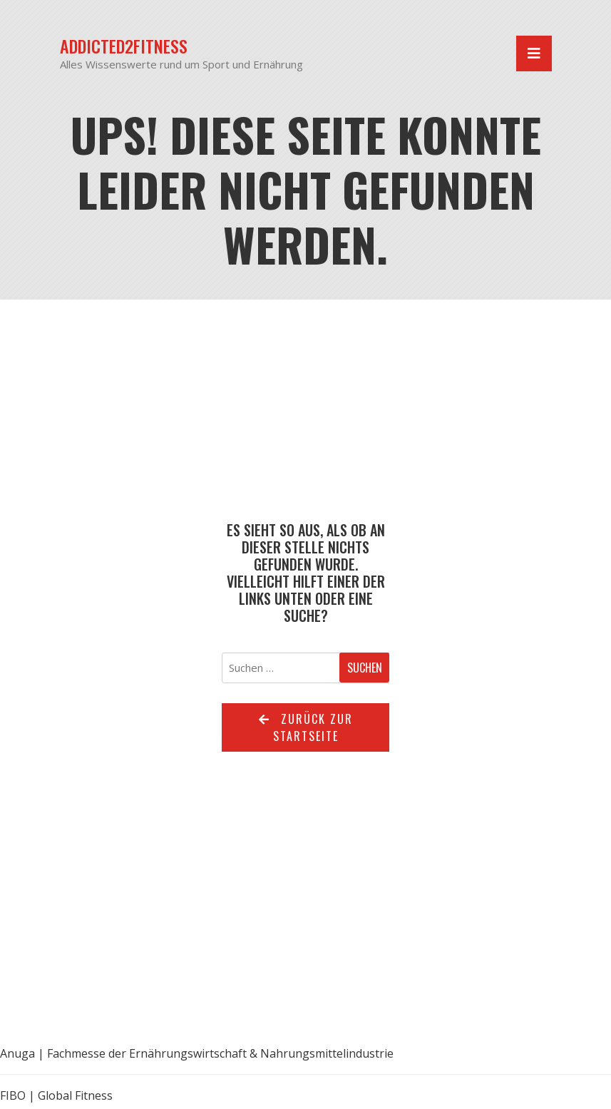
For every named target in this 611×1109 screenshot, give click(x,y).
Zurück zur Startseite (306, 727)
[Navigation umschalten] (534, 53)
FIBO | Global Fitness (56, 1095)
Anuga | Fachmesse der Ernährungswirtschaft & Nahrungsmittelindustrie (197, 1053)
